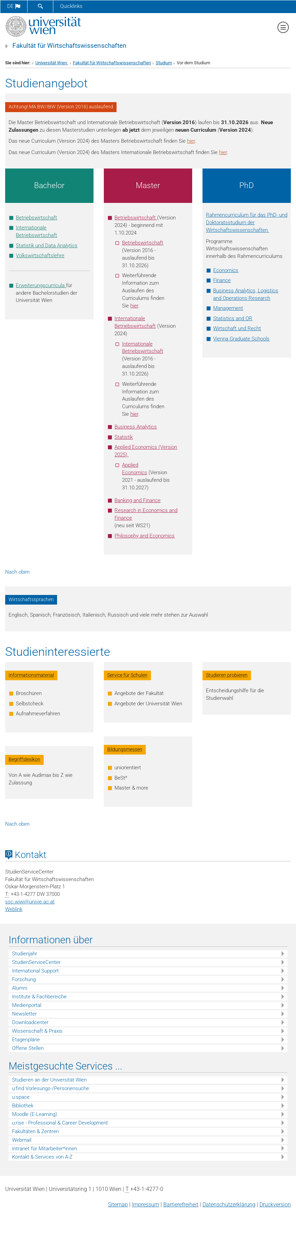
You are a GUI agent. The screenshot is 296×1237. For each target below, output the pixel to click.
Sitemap (118, 1204)
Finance (222, 280)
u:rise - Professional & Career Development (60, 1123)
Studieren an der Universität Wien (49, 1080)
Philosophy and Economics (144, 536)
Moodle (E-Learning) (34, 1114)
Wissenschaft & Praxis (37, 1031)
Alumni (19, 988)
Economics (225, 270)
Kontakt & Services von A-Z (42, 1157)
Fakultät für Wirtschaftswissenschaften (69, 46)
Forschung (24, 979)
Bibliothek (22, 1106)
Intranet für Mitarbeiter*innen (44, 1149)
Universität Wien (51, 62)
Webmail (21, 1140)
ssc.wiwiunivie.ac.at (30, 902)
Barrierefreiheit (180, 1204)
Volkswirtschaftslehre (40, 255)
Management (228, 308)
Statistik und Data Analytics (46, 245)
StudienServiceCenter (36, 962)
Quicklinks (71, 6)
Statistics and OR (232, 318)
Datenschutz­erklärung (228, 1204)
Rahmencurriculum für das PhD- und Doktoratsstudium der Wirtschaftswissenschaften (246, 222)
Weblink (13, 909)
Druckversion (275, 1204)
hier (191, 141)
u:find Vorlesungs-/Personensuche (50, 1088)
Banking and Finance (137, 500)
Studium (164, 62)
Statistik (123, 437)
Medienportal (26, 1005)
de (13, 6)
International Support (35, 971)
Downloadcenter (30, 1022)
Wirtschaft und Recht (237, 328)
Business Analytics (135, 427)
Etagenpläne (26, 1040)
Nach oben (17, 572)
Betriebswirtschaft (36, 218)
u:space (21, 1097)
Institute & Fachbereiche (39, 997)
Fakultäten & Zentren (35, 1131)
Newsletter (24, 1014)
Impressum (145, 1204)
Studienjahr (24, 954)
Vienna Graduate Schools (241, 339)
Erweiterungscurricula (41, 285)
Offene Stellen (28, 1048)
